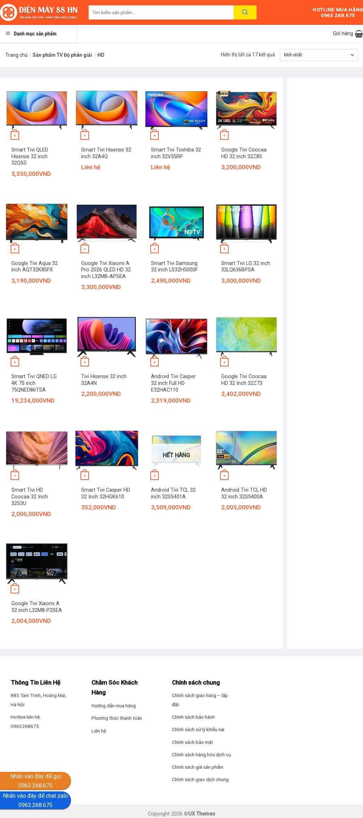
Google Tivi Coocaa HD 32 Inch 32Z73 (244, 380)
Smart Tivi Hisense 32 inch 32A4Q (106, 153)
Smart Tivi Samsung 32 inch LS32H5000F (174, 266)
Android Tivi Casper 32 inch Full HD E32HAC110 (173, 383)
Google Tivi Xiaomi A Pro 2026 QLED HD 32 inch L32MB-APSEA (106, 270)
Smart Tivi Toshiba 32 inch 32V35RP (176, 153)
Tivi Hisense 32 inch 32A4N (104, 380)
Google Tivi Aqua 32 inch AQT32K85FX (34, 266)
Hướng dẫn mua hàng (113, 705)
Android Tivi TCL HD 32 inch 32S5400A (244, 493)
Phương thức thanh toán (116, 718)
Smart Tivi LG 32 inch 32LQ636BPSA (245, 266)
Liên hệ (98, 731)
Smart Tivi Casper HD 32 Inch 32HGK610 (105, 493)
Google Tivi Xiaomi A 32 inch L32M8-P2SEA (36, 607)
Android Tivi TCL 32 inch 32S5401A (173, 493)
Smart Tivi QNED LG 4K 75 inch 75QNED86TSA (34, 383)
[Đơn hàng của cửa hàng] (319, 55)
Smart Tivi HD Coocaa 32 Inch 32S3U (29, 496)
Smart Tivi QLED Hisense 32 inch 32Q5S (29, 156)
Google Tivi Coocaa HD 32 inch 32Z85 (244, 153)
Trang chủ (16, 55)
